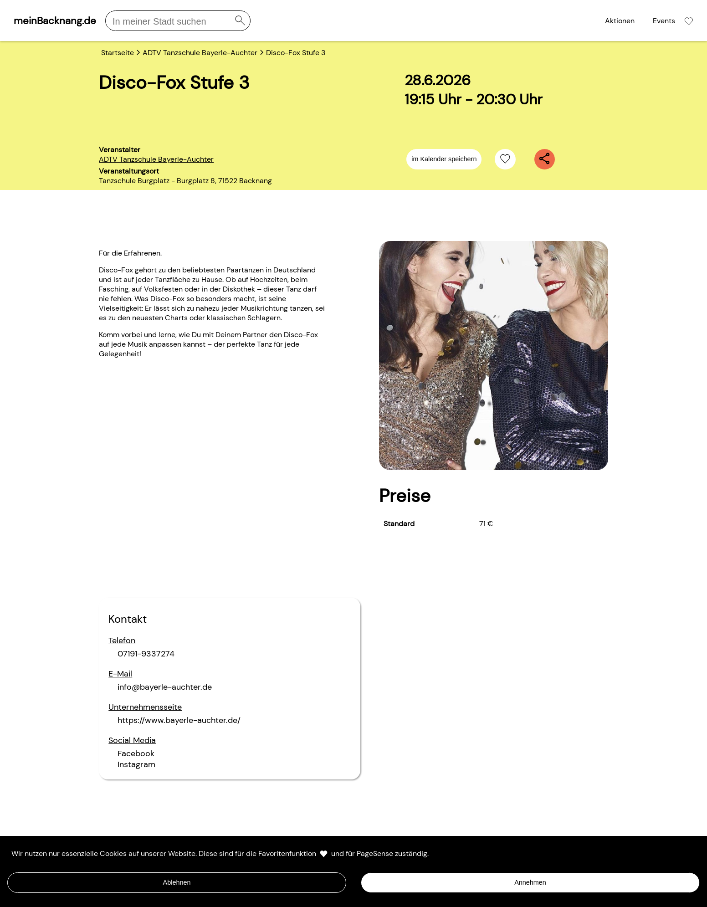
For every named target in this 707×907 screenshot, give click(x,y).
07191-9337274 (146, 653)
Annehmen (530, 882)
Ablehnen (177, 882)
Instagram (136, 764)
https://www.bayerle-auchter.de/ (179, 720)
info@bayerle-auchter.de (165, 687)
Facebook (136, 753)
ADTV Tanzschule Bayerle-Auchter (156, 159)
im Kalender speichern (443, 159)
